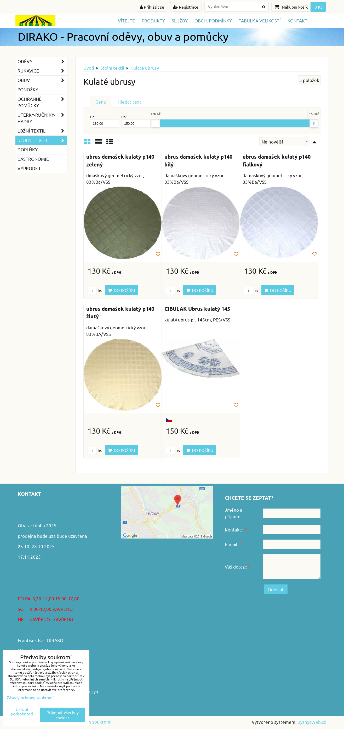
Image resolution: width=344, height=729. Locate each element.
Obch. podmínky (213, 20)
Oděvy (42, 61)
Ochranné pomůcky (42, 102)
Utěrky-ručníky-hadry (42, 118)
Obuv (42, 80)
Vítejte (126, 20)
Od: (104, 121)
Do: (136, 121)
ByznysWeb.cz (311, 722)
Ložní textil (42, 130)
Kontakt (297, 20)
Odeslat (276, 589)
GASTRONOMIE (33, 159)
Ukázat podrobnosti (22, 711)
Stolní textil (42, 140)
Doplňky (28, 149)
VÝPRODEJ (29, 168)
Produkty (153, 20)
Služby (180, 20)
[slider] (155, 123)
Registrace (185, 6)
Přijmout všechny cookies (63, 715)
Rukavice (42, 70)
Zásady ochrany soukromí (30, 697)
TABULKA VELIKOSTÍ (260, 20)
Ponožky (28, 89)
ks (95, 290)
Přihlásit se (152, 6)
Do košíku (121, 290)
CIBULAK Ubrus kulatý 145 (197, 308)
